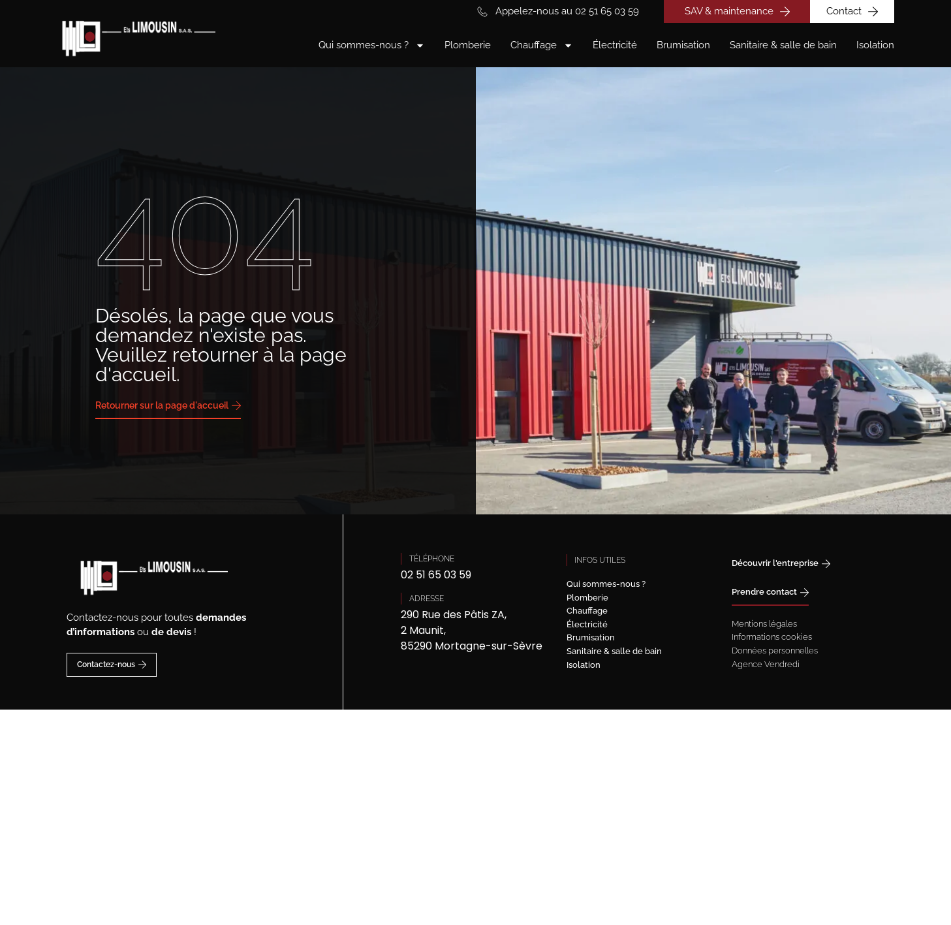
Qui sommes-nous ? (372, 45)
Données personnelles (775, 650)
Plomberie (467, 45)
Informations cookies (772, 637)
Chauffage (541, 45)
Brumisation (683, 45)
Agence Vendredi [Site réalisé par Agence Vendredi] (766, 664)
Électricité (615, 45)
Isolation (875, 45)
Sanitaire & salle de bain (783, 45)
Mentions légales (764, 624)
